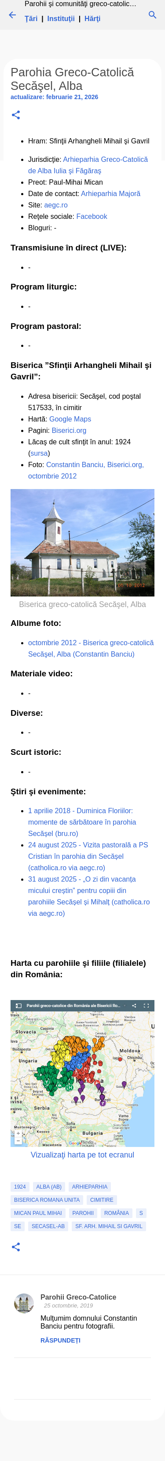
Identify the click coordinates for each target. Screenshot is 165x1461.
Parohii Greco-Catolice (78, 1297)
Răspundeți (60, 1340)
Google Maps (70, 419)
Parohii (83, 1213)
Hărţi (92, 18)
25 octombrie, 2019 (68, 1305)
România (116, 1213)
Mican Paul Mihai (38, 1213)
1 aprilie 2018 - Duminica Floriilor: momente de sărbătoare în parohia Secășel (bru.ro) (82, 822)
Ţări (31, 18)
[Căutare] (152, 14)
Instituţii (61, 18)
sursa (39, 453)
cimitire (102, 1200)
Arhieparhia (89, 1187)
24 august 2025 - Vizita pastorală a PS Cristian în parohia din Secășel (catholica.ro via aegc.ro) (88, 856)
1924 (20, 1187)
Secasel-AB (48, 1226)
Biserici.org (68, 430)
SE (17, 1226)
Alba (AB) (49, 1187)
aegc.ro (55, 205)
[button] (16, 115)
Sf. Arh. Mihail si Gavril (109, 1226)
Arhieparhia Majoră (110, 193)
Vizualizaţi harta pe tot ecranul (82, 1154)
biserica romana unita (47, 1200)
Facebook (91, 216)
